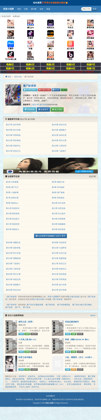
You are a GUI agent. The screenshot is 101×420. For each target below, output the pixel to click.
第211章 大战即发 (59, 248)
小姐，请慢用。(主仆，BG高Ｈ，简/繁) (79, 358)
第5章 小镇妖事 (12, 192)
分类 (26, 9)
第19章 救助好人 (12, 229)
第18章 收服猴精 (58, 224)
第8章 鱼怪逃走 (58, 198)
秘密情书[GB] (79, 376)
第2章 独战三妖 (58, 182)
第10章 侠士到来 (58, 203)
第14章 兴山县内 (58, 213)
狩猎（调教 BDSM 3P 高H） (77, 339)
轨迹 (48, 9)
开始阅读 (29, 109)
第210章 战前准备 (13, 248)
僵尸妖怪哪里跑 (63, 305)
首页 (19, 9)
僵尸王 (18, 307)
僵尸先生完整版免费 (35, 305)
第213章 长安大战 (59, 253)
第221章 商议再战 (13, 140)
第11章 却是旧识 (12, 208)
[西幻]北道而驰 (18, 379)
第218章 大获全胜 (59, 146)
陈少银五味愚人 (30, 90)
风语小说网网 (53, 297)
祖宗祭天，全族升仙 (27, 376)
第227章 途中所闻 (39, 105)
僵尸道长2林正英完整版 (82, 305)
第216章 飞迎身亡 (59, 151)
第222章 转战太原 (59, 135)
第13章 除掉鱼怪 (12, 213)
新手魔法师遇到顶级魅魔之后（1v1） (49, 384)
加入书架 (57, 109)
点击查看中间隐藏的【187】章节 (50, 236)
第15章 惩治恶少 (12, 219)
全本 (41, 9)
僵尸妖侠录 (11, 297)
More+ (93, 315)
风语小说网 (8, 9)
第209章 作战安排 (59, 242)
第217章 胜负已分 (13, 151)
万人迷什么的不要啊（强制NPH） (58, 379)
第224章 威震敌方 (59, 130)
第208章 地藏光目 (13, 242)
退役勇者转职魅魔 (24, 384)
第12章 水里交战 (58, 208)
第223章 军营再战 (13, 135)
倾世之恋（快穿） (26, 322)
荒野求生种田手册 (34, 379)
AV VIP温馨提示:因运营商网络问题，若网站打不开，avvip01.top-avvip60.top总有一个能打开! (50, 72)
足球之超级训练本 (74, 384)
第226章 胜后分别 (59, 125)
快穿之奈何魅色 (25, 357)
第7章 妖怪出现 (12, 198)
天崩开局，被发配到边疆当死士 (24, 381)
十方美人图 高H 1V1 (27, 339)
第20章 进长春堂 (58, 229)
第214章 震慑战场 (13, 258)
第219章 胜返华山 (13, 146)
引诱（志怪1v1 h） (64, 376)
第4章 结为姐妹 (58, 187)
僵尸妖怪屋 (50, 305)
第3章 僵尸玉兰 (12, 187)
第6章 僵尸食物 (58, 192)
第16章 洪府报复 (58, 219)
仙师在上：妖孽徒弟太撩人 (50, 381)
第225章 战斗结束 (13, 130)
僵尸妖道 (26, 307)
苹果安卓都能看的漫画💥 (56, 3)
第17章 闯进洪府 (12, 224)
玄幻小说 (18, 77)
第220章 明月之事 (59, 140)
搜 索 (94, 9)
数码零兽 (87, 384)
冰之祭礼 (67, 381)
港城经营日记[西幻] (81, 381)
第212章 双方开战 (13, 253)
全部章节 (43, 109)
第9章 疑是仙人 (12, 203)
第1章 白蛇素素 (12, 182)
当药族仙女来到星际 (46, 376)
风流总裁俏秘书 (72, 322)
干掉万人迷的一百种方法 (29, 387)
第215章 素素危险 (59, 258)
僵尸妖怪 (9, 307)
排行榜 (33, 9)
